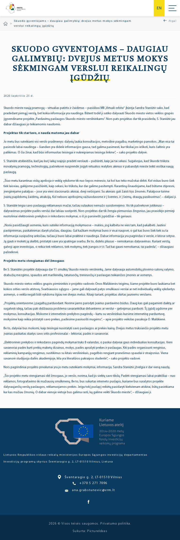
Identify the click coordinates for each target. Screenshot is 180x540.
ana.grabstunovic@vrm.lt (90, 490)
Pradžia (6, 24)
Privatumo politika (115, 523)
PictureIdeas (97, 531)
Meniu (172, 8)
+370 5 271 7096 (90, 483)
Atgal (172, 21)
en (159, 8)
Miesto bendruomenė (15, 8)
